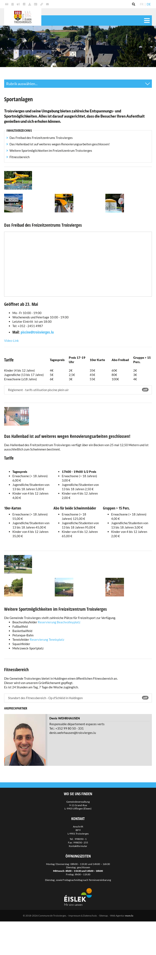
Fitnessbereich (20, 157)
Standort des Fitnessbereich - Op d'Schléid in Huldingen (78, 698)
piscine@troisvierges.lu (37, 332)
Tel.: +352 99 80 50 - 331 (66, 728)
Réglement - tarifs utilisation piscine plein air (78, 390)
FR (142, 4)
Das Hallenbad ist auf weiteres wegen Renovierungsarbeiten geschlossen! (60, 144)
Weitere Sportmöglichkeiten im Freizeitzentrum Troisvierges (51, 150)
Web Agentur (117, 915)
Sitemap (103, 915)
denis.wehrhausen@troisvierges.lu (72, 733)
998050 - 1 (81, 839)
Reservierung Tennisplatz (47, 639)
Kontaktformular (78, 846)
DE (149, 4)
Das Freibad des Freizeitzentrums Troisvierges (41, 138)
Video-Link (11, 340)
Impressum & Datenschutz (82, 915)
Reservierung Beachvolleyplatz (59, 622)
